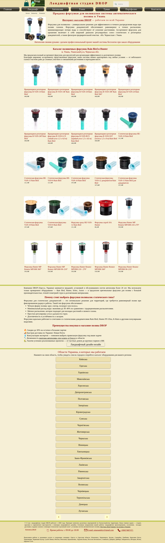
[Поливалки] (42, 13)
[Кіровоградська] (83, 412)
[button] (32, 9)
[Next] (58, 517)
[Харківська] (83, 372)
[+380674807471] (126, 530)
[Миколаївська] (83, 379)
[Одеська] (83, 366)
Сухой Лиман (49, 539)
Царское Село (28, 541)
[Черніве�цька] (83, 491)
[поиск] (121, 4)
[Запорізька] (83, 405)
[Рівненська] (83, 471)
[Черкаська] (83, 438)
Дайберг (118, 539)
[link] (26, 3)
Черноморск (104, 537)
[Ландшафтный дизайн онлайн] (86, 344)
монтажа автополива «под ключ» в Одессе (57, 338)
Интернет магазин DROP (76, 20)
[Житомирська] (83, 432)
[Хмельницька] (83, 451)
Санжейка (118, 537)
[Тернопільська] (83, 498)
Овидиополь (126, 539)
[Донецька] (83, 504)
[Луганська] (83, 511)
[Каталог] (28, 13)
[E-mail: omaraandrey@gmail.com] (99, 530)
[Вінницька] (83, 445)
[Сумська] (83, 418)
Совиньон (105, 539)
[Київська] (83, 359)
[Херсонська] (83, 385)
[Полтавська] (83, 399)
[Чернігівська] (83, 425)
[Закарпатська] (83, 478)
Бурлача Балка (82, 539)
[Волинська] (83, 484)
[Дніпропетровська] (83, 392)
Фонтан (57, 539)
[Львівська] (83, 465)
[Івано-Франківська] (83, 458)
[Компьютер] (34, 13)
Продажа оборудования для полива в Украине (115, 527)
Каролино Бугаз (135, 537)
